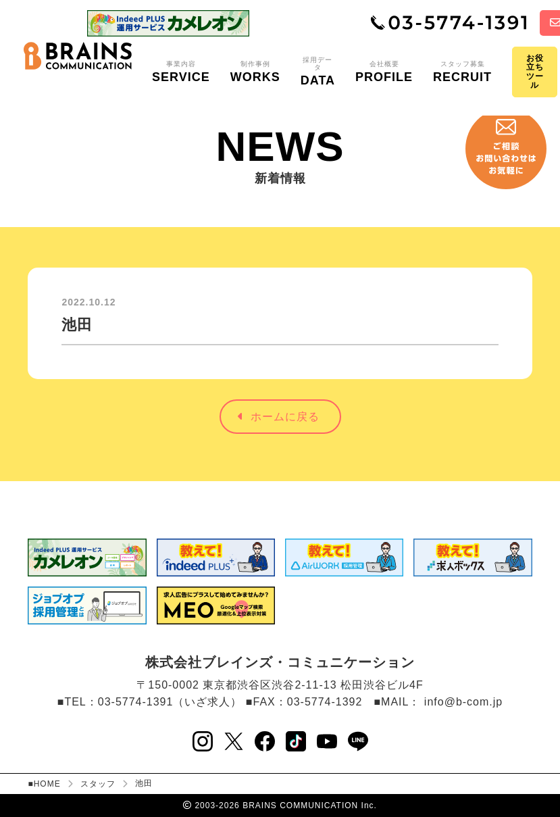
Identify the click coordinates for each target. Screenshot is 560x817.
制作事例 (255, 72)
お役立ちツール (535, 71)
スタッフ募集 (462, 72)
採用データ (318, 72)
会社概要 (384, 72)
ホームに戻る (279, 416)
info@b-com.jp (463, 702)
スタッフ (98, 784)
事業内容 (181, 72)
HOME (47, 784)
